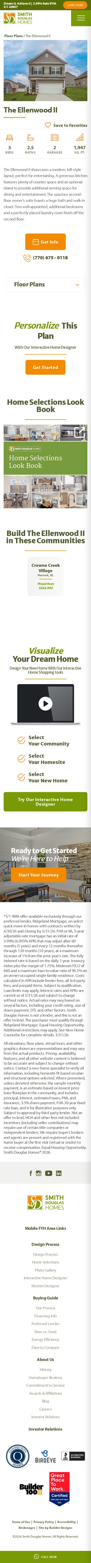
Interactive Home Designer (45, 1277)
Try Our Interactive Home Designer (45, 801)
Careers (45, 1408)
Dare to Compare (45, 1347)
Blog (45, 1400)
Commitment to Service (45, 1385)
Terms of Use (21, 1522)
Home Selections (45, 1261)
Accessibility (66, 1522)
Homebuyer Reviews (45, 1377)
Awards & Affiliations (45, 1393)
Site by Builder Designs (55, 1528)
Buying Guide (45, 1298)
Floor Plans (13, 35)
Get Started (45, 367)
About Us (45, 1359)
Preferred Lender (45, 1323)
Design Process (45, 1244)
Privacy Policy (43, 1522)
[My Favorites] (2, 905)
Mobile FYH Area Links (45, 1228)
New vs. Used (45, 1331)
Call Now (45, 1556)
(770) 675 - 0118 (45, 258)
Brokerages (27, 1528)
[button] (66, 125)
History (45, 1369)
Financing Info (45, 1315)
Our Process (45, 1307)
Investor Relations (45, 1416)
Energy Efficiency (45, 1339)
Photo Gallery (45, 1269)
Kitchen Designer (45, 1285)
